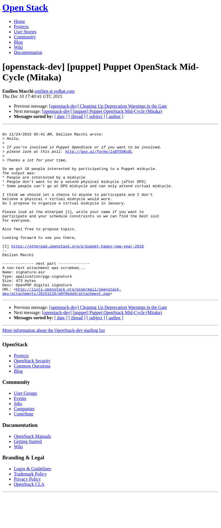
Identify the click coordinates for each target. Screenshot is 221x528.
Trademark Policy (30, 507)
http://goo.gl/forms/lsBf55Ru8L (98, 156)
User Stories (25, 31)
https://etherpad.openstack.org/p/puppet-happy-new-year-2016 (77, 270)
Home (19, 21)
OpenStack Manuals (32, 469)
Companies (24, 442)
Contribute (23, 447)
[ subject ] (96, 116)
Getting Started (28, 475)
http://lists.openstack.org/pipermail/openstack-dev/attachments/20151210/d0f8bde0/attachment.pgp (61, 324)
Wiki (18, 47)
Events (20, 432)
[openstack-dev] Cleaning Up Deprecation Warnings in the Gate (108, 106)
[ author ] (114, 116)
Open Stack (25, 7)
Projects (21, 26)
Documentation (28, 52)
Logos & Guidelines (32, 502)
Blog (18, 42)
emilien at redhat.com (55, 91)
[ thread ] (76, 116)
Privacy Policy (27, 512)
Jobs (18, 437)
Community (25, 36)
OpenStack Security (32, 394)
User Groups (25, 426)
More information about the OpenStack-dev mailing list (53, 363)
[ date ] (60, 116)
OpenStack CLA (29, 517)
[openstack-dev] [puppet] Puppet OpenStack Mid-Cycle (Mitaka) (102, 111)
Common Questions (32, 399)
